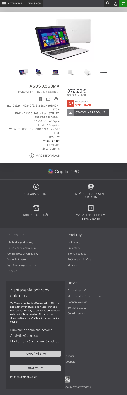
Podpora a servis (77, 301)
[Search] (108, 3)
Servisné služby (77, 307)
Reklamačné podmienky (21, 247)
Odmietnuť (35, 368)
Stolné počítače (77, 253)
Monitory (73, 265)
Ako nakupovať (77, 290)
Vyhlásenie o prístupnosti (22, 265)
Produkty (75, 235)
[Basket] (123, 3)
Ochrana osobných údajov (22, 253)
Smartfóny (74, 247)
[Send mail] (48, 99)
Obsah (72, 283)
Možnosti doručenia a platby (84, 296)
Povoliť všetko (35, 353)
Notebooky (74, 242)
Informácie (15, 235)
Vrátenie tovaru (16, 259)
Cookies (12, 270)
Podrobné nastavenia (23, 377)
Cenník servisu (76, 313)
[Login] (115, 3)
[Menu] (12, 3)
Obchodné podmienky (20, 242)
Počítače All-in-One (79, 259)
